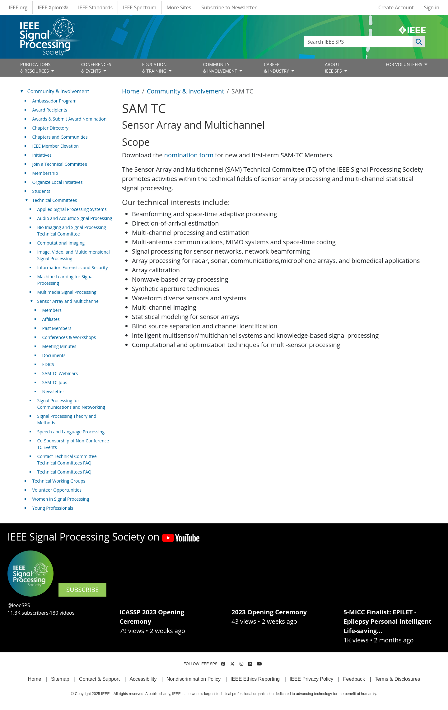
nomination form (189, 155)
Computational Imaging (61, 243)
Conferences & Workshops (69, 337)
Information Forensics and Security (72, 267)
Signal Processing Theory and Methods (66, 419)
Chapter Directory (50, 128)
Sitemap (60, 679)
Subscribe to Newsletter (229, 7)
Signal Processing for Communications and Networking (71, 404)
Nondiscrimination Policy (193, 679)
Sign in (431, 7)
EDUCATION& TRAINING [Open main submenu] (155, 67)
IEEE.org (18, 7)
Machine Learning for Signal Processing (65, 280)
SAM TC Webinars (60, 373)
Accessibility (142, 679)
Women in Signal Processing (60, 499)
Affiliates (51, 319)
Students (41, 191)
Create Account (396, 7)
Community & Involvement (185, 91)
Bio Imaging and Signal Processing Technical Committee (71, 230)
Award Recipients (49, 110)
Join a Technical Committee (59, 164)
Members (52, 310)
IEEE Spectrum (139, 7)
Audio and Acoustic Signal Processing (74, 218)
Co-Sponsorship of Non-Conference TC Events (73, 444)
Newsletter (53, 391)
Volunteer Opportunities (57, 490)
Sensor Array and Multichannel (68, 301)
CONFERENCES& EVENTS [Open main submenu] (96, 67)
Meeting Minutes (59, 346)
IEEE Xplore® (53, 7)
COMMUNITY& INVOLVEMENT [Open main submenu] (220, 67)
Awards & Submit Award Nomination (69, 119)
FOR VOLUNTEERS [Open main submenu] (404, 64)
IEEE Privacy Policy (311, 679)
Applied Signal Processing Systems (72, 209)
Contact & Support (99, 679)
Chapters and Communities (60, 137)
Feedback (354, 679)
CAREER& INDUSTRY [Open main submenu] (277, 67)
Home (131, 91)
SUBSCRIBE (82, 589)
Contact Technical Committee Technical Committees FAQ (67, 459)
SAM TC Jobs (54, 382)
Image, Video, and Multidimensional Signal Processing (73, 255)
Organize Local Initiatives (57, 182)
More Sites (179, 7)
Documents (54, 355)
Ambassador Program (54, 101)
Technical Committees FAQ (64, 472)
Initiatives (42, 155)
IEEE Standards (95, 7)
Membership (45, 173)
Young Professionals (52, 508)
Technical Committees (54, 200)
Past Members (57, 328)
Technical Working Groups (59, 481)
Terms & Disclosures (397, 679)
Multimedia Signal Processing (66, 292)
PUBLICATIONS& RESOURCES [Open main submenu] (35, 67)
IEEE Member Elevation (55, 146)
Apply (419, 41)
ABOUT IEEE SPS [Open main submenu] (334, 67)
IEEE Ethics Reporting (255, 679)
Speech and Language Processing (71, 432)
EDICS (48, 364)
